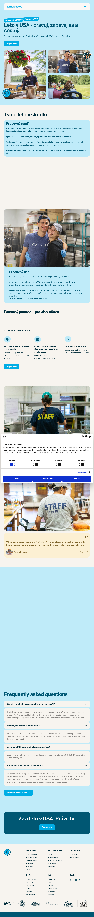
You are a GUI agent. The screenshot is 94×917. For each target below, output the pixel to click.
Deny (17, 478)
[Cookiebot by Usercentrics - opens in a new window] (82, 436)
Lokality (28, 869)
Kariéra (28, 888)
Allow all (77, 478)
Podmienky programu (55, 860)
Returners (51, 866)
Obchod (50, 885)
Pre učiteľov (30, 885)
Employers (51, 891)
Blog (49, 882)
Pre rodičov (29, 882)
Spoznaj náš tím (31, 879)
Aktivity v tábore (31, 860)
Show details (82, 472)
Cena (50, 854)
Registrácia (12, 43)
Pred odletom (52, 863)
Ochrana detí (30, 894)
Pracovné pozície (31, 857)
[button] (85, 6)
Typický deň (30, 863)
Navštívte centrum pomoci (18, 793)
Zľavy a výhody (75, 857)
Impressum (51, 894)
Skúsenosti (51, 879)
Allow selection (47, 478)
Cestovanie (73, 854)
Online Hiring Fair (53, 888)
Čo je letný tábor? (32, 854)
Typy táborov (30, 866)
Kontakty (29, 891)
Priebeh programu (54, 857)
